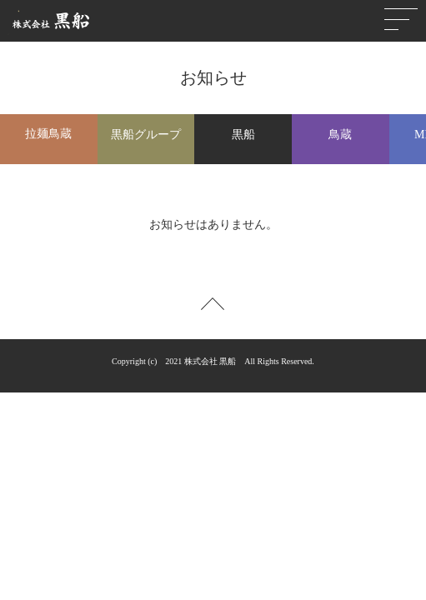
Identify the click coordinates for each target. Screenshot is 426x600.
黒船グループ (146, 134)
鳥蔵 (340, 134)
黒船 (243, 134)
